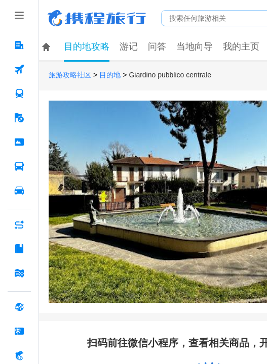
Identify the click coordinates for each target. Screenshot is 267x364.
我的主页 (241, 46)
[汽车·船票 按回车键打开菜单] (19, 166)
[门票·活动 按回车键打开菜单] (19, 142)
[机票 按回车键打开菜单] (19, 69)
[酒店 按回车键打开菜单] (19, 45)
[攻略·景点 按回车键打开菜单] (19, 248)
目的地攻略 (86, 46)
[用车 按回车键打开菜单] (19, 190)
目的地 (110, 75)
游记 (129, 46)
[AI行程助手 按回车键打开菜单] (19, 224)
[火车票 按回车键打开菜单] (19, 93)
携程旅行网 (97, 18)
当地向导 (194, 46)
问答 (157, 46)
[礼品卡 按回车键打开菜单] (19, 331)
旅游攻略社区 (70, 75)
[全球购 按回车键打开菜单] (19, 306)
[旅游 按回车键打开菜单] (19, 117)
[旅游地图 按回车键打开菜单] (19, 273)
